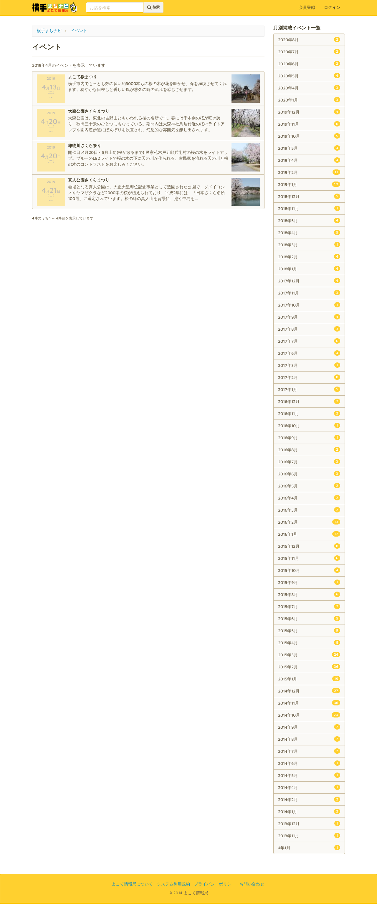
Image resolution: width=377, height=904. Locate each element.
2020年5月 (309, 75)
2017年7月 (309, 341)
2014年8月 (309, 739)
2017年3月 (309, 365)
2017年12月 (309, 280)
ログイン (332, 7)
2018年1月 (309, 268)
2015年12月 (309, 546)
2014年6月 (309, 763)
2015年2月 (309, 666)
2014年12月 (309, 690)
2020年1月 (309, 99)
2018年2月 (309, 256)
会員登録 (307, 7)
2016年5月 (309, 485)
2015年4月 (309, 642)
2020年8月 (309, 39)
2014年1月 (309, 811)
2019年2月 (309, 172)
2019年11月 (309, 123)
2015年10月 (309, 570)
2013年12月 (309, 823)
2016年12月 (309, 401)
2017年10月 (309, 304)
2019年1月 (309, 184)
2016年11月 (309, 413)
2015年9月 (309, 582)
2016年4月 (309, 497)
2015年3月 (309, 654)
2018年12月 (309, 196)
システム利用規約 (173, 883)
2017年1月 (309, 389)
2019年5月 (309, 148)
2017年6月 (309, 353)
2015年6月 (309, 618)
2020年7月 (309, 51)
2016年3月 (309, 509)
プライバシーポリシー (214, 883)
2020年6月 (309, 63)
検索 (153, 7)
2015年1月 (309, 678)
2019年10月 (309, 136)
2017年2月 (309, 377)
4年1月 (309, 847)
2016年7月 (309, 461)
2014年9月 (309, 727)
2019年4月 (309, 160)
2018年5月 (309, 220)
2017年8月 (309, 329)
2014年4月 (309, 787)
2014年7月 (309, 751)
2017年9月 (309, 316)
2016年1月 (309, 534)
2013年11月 (309, 835)
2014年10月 (309, 714)
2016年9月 (309, 437)
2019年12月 (309, 111)
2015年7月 (309, 606)
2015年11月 (309, 558)
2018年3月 (309, 244)
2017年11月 (309, 292)
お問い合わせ (251, 883)
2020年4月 (309, 87)
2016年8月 (309, 449)
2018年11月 (309, 208)
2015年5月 (309, 630)
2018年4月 (309, 232)
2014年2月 (309, 799)
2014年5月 (309, 775)
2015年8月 (309, 594)
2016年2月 (309, 522)
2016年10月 (309, 425)
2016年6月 (309, 473)
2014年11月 (309, 702)
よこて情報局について (132, 883)
